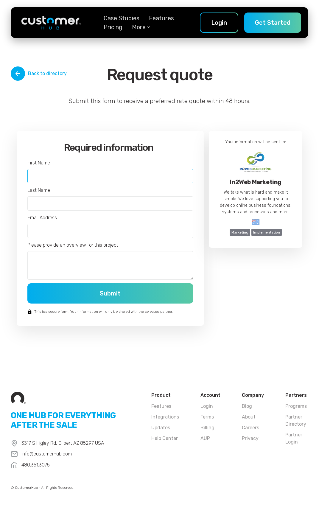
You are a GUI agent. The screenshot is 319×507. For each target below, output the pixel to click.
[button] (138, 27)
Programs (296, 406)
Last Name (38, 190)
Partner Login (293, 438)
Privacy (250, 438)
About (249, 417)
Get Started (272, 22)
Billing (207, 427)
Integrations (165, 417)
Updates (160, 427)
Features (161, 18)
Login (206, 406)
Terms (207, 417)
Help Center (164, 438)
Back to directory (47, 73)
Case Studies (121, 18)
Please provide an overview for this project (72, 245)
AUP (205, 438)
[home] (51, 22)
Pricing (113, 27)
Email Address (42, 217)
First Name (38, 163)
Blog (247, 406)
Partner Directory (295, 420)
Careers (250, 427)
